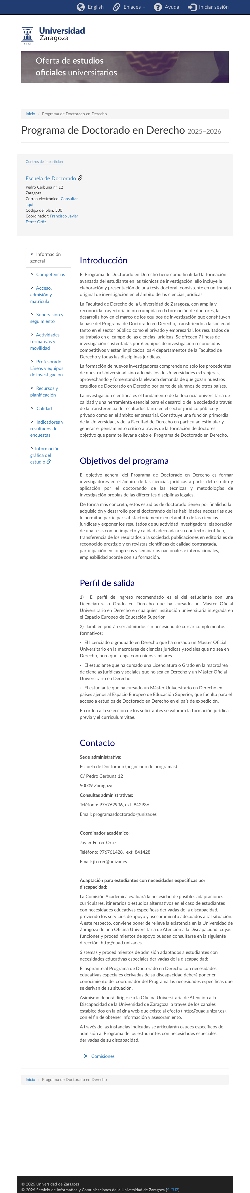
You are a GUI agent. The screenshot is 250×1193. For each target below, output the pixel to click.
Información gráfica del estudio (45, 455)
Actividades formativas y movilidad (45, 341)
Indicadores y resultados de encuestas (46, 428)
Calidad (41, 408)
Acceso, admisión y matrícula (41, 294)
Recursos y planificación (44, 391)
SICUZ (172, 1190)
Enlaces (133, 7)
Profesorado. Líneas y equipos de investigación (46, 368)
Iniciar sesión (212, 7)
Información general (45, 257)
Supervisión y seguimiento (46, 318)
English (94, 7)
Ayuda (170, 7)
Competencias (47, 274)
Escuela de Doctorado (51, 178)
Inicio (30, 114)
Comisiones (103, 1056)
